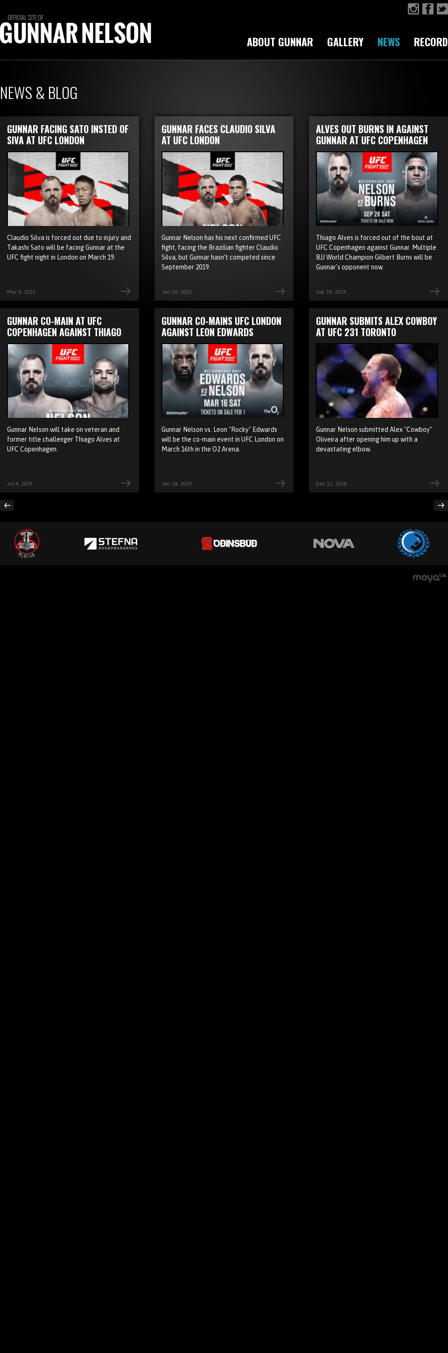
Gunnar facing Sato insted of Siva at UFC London (68, 134)
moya (430, 579)
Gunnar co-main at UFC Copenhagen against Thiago (64, 326)
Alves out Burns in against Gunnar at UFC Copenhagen (372, 134)
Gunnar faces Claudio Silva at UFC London (218, 134)
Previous (7, 505)
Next (441, 505)
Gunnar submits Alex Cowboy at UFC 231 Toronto (376, 326)
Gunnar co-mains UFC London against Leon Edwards (221, 326)
